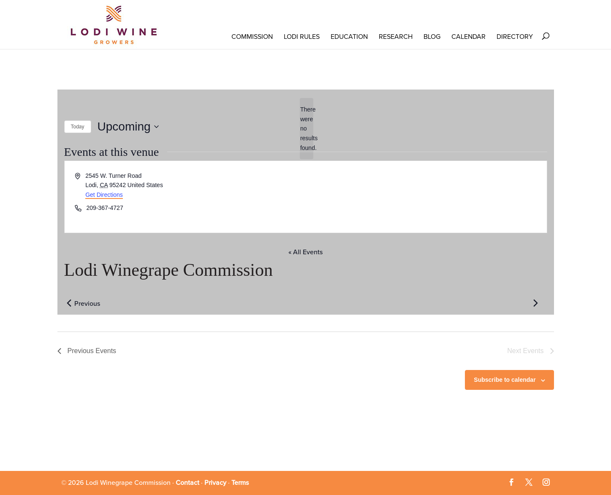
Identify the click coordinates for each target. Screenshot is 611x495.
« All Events (305, 252)
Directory (515, 37)
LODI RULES (302, 37)
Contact (187, 483)
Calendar (468, 37)
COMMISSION (252, 37)
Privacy (215, 483)
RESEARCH (396, 37)
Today (77, 127)
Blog (432, 37)
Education (349, 37)
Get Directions (104, 194)
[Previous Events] (69, 303)
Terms (240, 483)
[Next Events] (536, 303)
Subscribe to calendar (504, 379)
